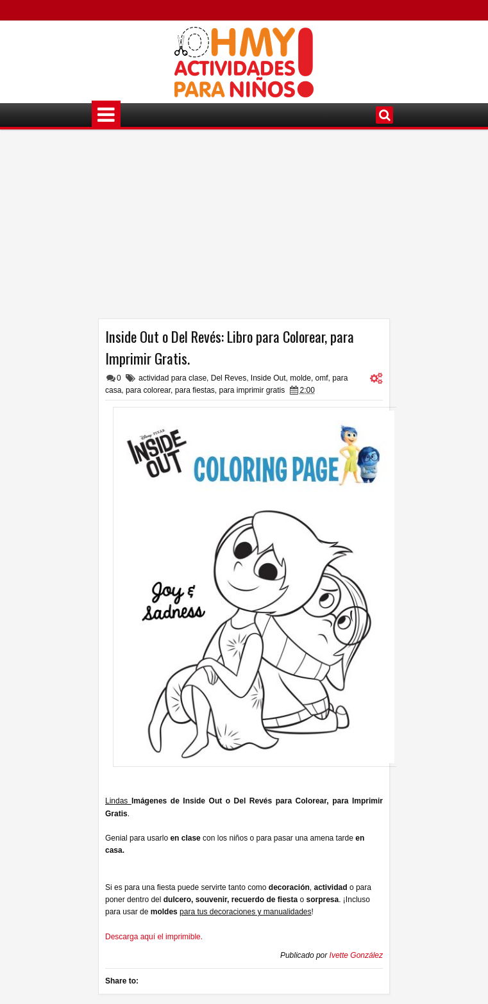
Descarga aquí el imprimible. (154, 936)
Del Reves (228, 378)
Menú (106, 115)
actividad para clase (172, 378)
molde (300, 378)
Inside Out (268, 378)
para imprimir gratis (252, 390)
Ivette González (356, 955)
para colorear (148, 390)
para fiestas (195, 390)
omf (322, 378)
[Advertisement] (244, 228)
